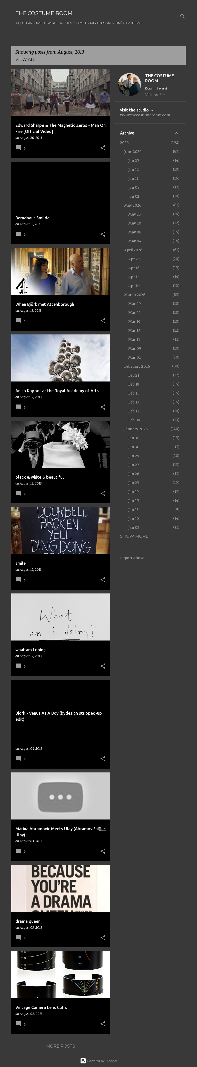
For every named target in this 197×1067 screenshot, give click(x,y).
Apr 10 (134, 286)
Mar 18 (134, 330)
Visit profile (155, 95)
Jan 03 (133, 527)
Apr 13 (134, 277)
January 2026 (136, 429)
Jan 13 (133, 509)
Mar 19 (134, 321)
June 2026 (133, 151)
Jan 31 (133, 438)
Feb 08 (134, 420)
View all (25, 59)
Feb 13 (133, 402)
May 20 (134, 223)
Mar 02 (134, 357)
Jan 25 (133, 482)
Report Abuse (132, 558)
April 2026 (133, 250)
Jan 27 (133, 465)
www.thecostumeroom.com (145, 115)
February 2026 (137, 366)
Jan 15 (133, 500)
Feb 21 (133, 375)
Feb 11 (133, 411)
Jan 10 (133, 518)
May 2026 (132, 205)
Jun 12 (133, 169)
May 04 (134, 241)
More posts (60, 1046)
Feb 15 (134, 393)
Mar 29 (134, 303)
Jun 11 (133, 178)
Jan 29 (133, 456)
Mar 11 (134, 339)
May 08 (134, 232)
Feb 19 (133, 384)
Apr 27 (134, 259)
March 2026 (134, 295)
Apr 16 (134, 268)
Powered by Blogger (98, 1061)
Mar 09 (134, 348)
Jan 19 (133, 491)
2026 (124, 142)
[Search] (183, 16)
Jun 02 (133, 196)
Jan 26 (133, 473)
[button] (103, 148)
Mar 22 (134, 312)
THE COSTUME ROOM (43, 13)
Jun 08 (134, 187)
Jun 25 (133, 160)
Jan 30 (133, 447)
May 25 (134, 214)
